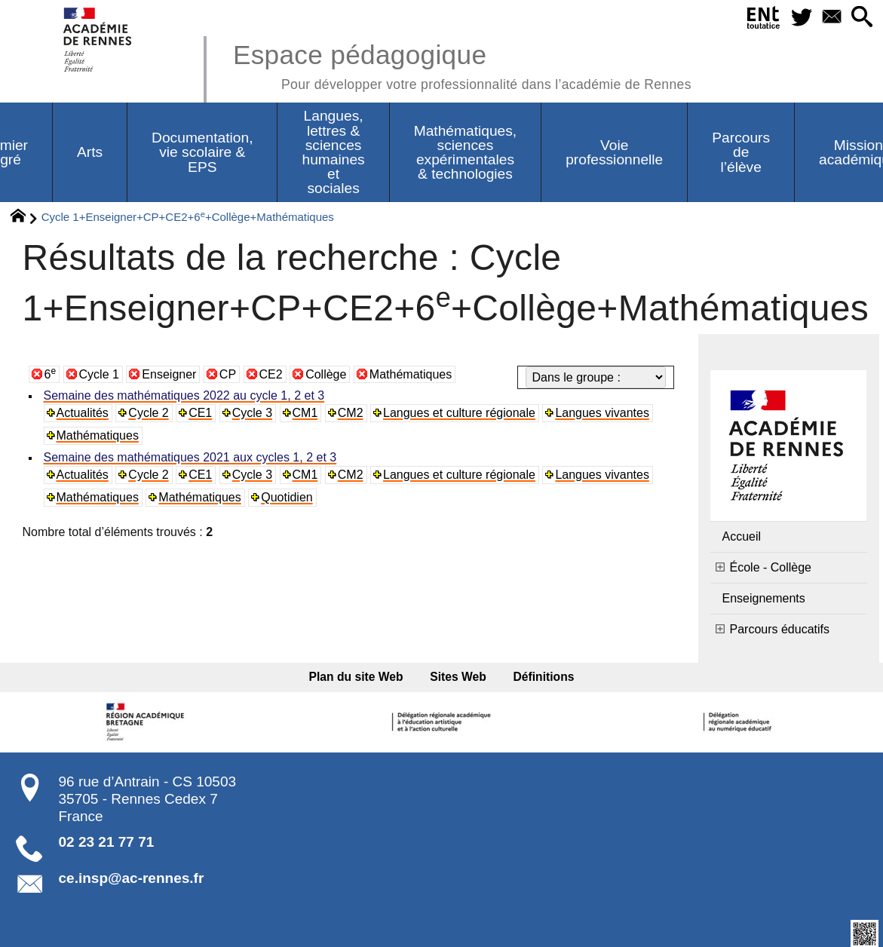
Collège (325, 374)
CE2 (271, 374)
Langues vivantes (602, 412)
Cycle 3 (252, 412)
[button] (862, 17)
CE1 (200, 412)
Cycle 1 (99, 374)
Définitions (544, 676)
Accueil (742, 536)
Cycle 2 (148, 412)
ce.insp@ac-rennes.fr (131, 878)
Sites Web (458, 676)
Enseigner (169, 374)
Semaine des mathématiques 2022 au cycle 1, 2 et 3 (184, 395)
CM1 (305, 412)
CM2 (350, 412)
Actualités (83, 412)
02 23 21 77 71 (107, 842)
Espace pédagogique (462, 64)
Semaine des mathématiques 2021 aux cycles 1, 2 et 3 (190, 457)
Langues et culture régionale (459, 412)
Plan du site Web (356, 676)
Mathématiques (410, 374)
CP (227, 374)
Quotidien (287, 497)
